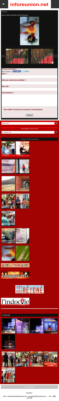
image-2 (22, 257)
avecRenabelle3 (8, 171)
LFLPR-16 (8, 153)
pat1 (8, 257)
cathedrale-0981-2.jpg (8, 346)
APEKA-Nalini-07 (8, 240)
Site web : (6, 86)
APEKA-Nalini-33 (22, 240)
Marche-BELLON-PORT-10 (8, 223)
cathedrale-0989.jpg (37, 330)
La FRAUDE (6, 315)
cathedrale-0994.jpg (22, 330)
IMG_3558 (22, 188)
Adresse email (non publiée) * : (14, 80)
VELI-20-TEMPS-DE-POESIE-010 (8, 380)
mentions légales (29, 386)
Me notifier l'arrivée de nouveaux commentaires (23, 109)
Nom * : (5, 74)
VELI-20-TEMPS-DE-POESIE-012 (36, 364)
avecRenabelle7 (22, 171)
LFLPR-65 (22, 153)
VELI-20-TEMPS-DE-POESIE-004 (22, 206)
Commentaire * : (8, 92)
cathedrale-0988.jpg (8, 330)
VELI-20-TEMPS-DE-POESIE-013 (8, 206)
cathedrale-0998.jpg (51, 330)
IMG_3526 (8, 188)
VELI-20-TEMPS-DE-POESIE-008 (8, 364)
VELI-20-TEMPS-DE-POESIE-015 (50, 364)
